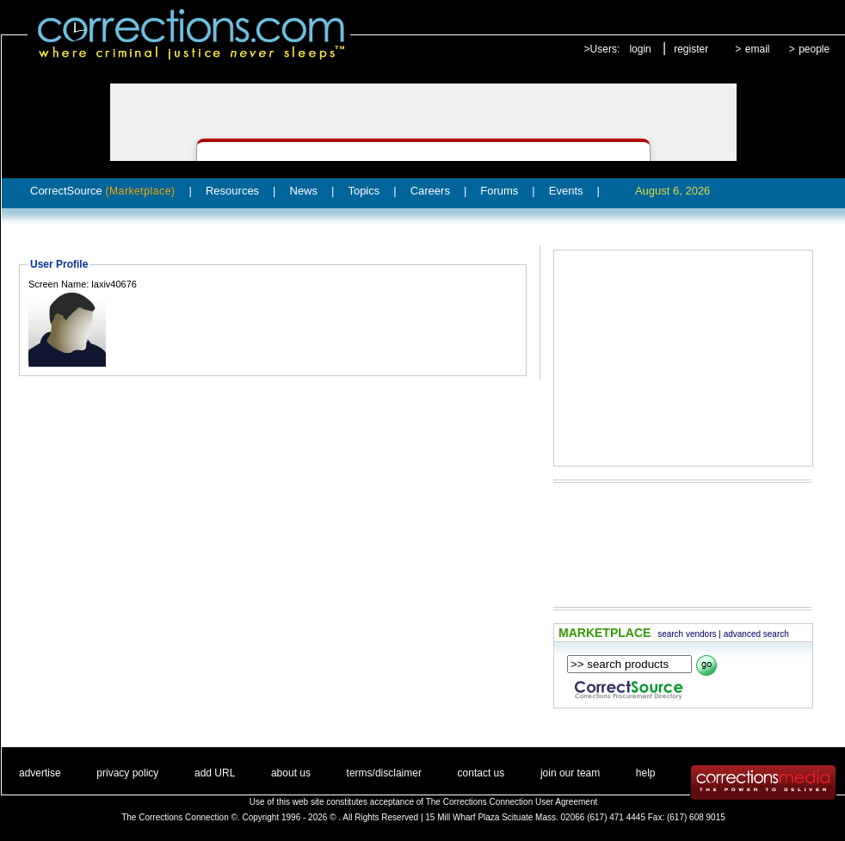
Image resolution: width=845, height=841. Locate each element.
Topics (363, 190)
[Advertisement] (672, 358)
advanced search (756, 634)
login (640, 49)
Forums (499, 190)
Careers (430, 190)
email (757, 49)
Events (566, 190)
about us (291, 773)
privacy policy (127, 773)
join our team (570, 773)
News (304, 190)
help (646, 773)
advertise (40, 773)
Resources (232, 190)
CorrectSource (103, 190)
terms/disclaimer (384, 773)
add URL (214, 773)
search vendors (686, 634)
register (691, 49)
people (814, 49)
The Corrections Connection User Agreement (512, 802)
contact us (481, 773)
